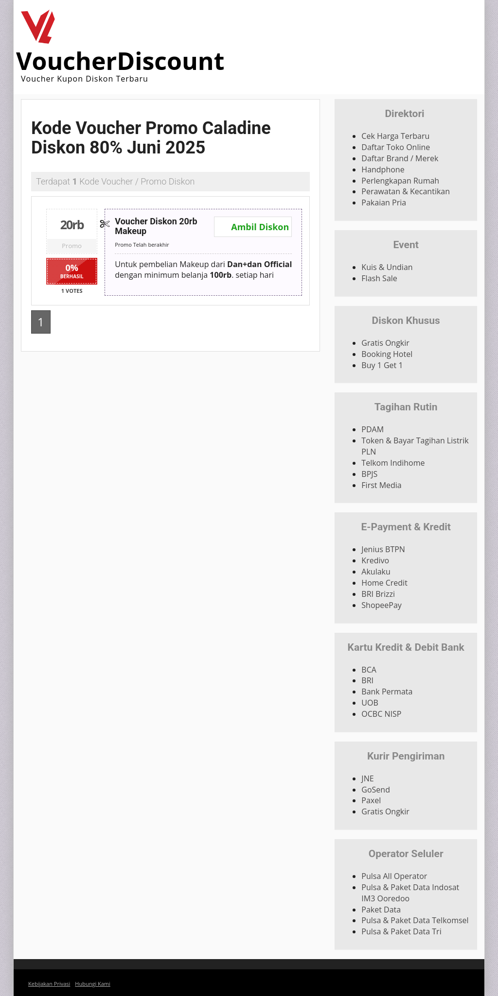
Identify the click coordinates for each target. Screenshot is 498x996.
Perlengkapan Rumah (400, 180)
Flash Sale (379, 278)
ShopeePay (381, 605)
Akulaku (375, 571)
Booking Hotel (386, 354)
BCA (368, 669)
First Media (381, 485)
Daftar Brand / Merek (399, 158)
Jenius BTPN (383, 549)
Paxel (371, 800)
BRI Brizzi (378, 594)
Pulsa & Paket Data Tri (401, 931)
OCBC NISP (381, 714)
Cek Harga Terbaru (395, 136)
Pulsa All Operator (394, 876)
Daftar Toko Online (395, 147)
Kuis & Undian (386, 267)
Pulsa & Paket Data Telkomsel (414, 920)
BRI (367, 680)
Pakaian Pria (383, 202)
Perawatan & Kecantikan (405, 191)
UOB (369, 702)
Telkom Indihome (393, 462)
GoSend (375, 789)
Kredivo (375, 560)
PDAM (372, 429)
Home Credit (384, 582)
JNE (367, 778)
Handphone (382, 169)
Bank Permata (386, 691)
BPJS (369, 474)
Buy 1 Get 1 (382, 365)
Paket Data (381, 909)
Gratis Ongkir (385, 343)
